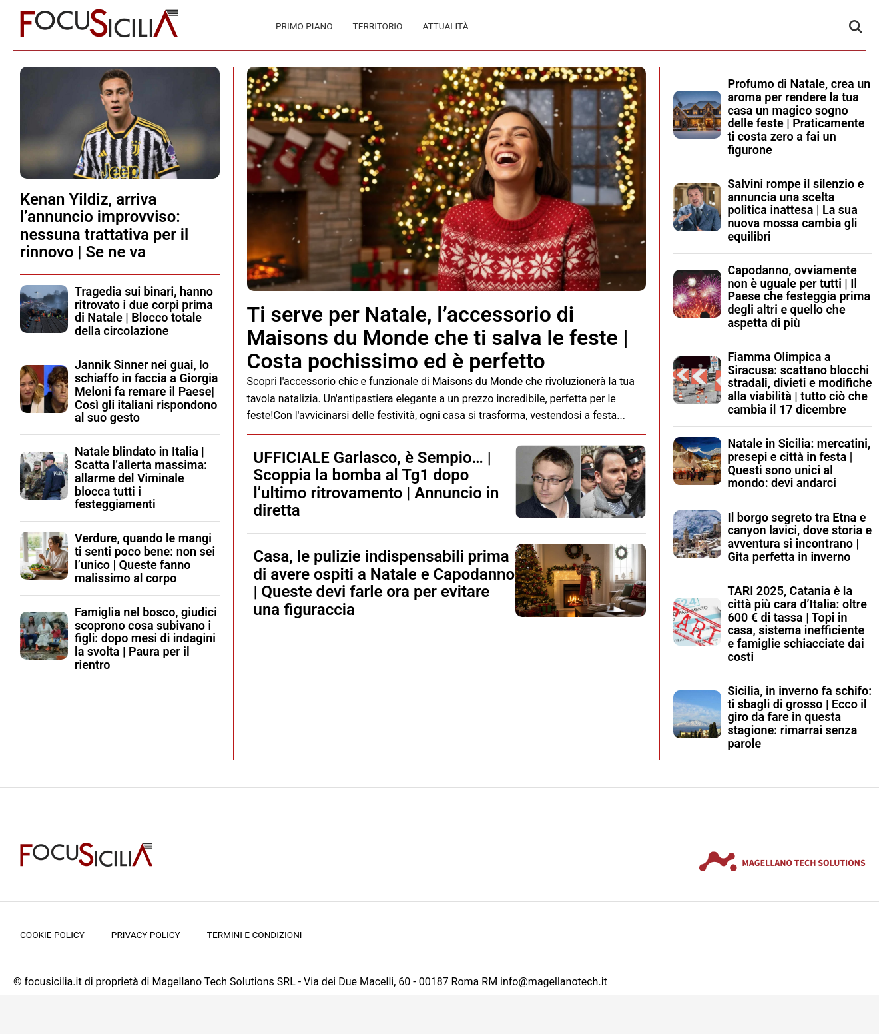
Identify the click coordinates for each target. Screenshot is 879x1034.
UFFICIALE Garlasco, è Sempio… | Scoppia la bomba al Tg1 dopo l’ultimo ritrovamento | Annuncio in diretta (376, 484)
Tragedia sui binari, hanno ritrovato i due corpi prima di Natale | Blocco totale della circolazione (144, 311)
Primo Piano (304, 26)
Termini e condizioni (254, 934)
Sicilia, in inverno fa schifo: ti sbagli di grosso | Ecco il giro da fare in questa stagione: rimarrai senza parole (800, 717)
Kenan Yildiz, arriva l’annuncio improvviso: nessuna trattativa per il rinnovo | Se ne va (104, 225)
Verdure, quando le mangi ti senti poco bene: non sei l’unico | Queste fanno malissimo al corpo (145, 557)
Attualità (445, 26)
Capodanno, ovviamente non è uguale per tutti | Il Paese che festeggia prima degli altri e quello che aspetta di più (799, 296)
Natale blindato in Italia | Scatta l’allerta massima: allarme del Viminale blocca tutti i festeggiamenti (141, 477)
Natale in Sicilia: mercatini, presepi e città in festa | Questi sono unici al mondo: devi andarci (799, 463)
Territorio (378, 26)
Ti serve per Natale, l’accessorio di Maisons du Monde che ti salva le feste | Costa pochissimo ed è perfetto (438, 338)
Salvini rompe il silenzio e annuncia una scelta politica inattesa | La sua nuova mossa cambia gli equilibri (796, 210)
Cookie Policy (52, 934)
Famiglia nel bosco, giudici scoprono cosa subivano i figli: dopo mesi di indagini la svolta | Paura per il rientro (146, 638)
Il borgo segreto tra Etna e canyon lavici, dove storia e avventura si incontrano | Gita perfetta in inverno (800, 537)
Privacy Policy (145, 934)
